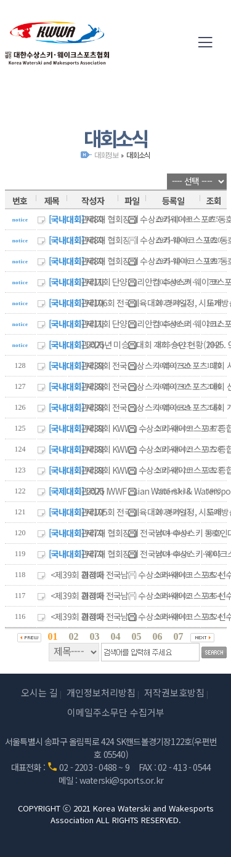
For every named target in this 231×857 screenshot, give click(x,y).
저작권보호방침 (174, 692)
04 (116, 636)
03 (95, 636)
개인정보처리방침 (101, 692)
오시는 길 (39, 692)
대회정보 (106, 154)
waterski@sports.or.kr (121, 780)
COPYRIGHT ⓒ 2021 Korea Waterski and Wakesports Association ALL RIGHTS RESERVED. (116, 814)
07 (179, 636)
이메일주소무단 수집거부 (115, 712)
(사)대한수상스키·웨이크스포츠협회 (57, 43)
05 (137, 636)
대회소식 (138, 154)
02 (74, 636)
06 (158, 636)
